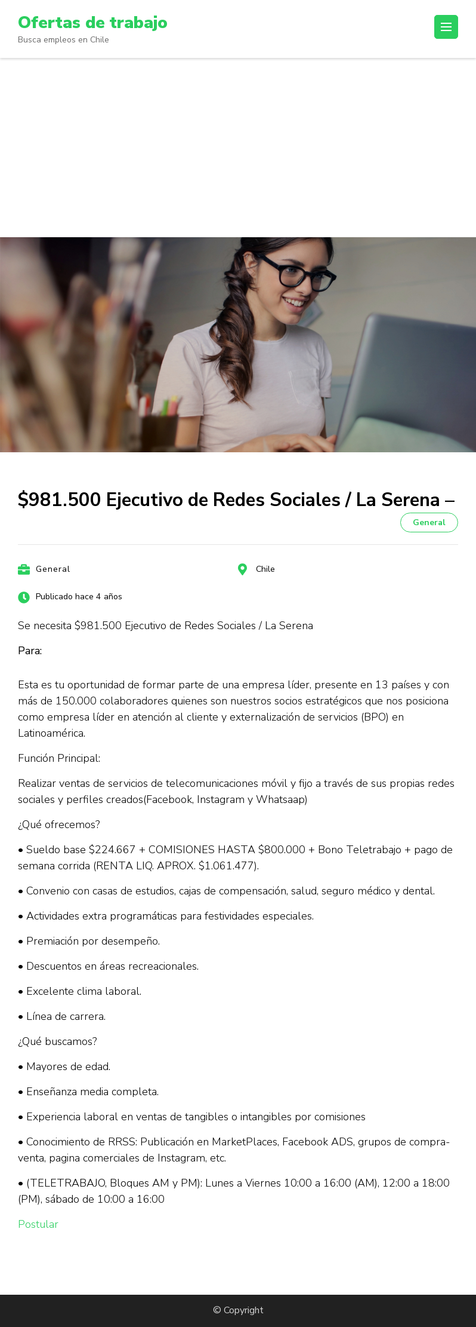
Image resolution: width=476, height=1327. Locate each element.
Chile (265, 569)
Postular (38, 1224)
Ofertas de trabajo (93, 22)
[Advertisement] (238, 147)
